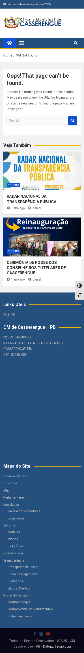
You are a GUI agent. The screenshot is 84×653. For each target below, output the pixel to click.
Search (72, 120)
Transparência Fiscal (23, 567)
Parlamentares (14, 497)
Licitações (15, 581)
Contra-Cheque (19, 602)
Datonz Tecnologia (57, 646)
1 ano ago (16, 208)
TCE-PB (9, 315)
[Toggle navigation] (22, 43)
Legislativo (11, 505)
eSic (6, 490)
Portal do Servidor (16, 595)
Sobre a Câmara (15, 476)
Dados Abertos (19, 588)
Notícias (13, 185)
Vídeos (13, 539)
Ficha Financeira (20, 616)
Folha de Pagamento (23, 574)
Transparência (13, 560)
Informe (9, 525)
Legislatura (16, 518)
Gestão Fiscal (13, 553)
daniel (34, 208)
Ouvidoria (10, 483)
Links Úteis (16, 546)
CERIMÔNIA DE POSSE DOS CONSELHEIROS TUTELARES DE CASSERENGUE (36, 267)
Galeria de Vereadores (24, 511)
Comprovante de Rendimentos (30, 609)
